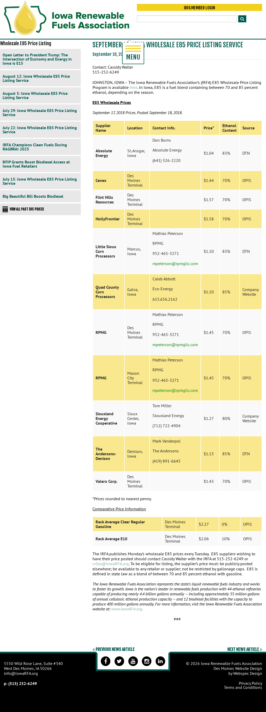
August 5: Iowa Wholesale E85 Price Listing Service (35, 95)
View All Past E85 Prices (23, 209)
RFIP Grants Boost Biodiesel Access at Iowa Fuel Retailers (36, 164)
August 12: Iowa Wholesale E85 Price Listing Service (36, 78)
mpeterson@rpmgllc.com (175, 263)
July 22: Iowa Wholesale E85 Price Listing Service (40, 129)
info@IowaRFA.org (21, 673)
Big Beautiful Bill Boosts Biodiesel (33, 196)
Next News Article (244, 649)
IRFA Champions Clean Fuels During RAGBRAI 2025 (35, 146)
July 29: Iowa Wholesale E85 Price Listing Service (40, 112)
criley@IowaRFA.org (110, 563)
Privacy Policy (250, 683)
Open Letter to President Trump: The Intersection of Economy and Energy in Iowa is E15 (37, 59)
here (133, 87)
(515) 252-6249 (22, 683)
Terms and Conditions (243, 687)
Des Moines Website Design (238, 668)
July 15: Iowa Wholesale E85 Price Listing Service (40, 181)
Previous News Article (113, 649)
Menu (133, 53)
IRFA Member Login (199, 8)
